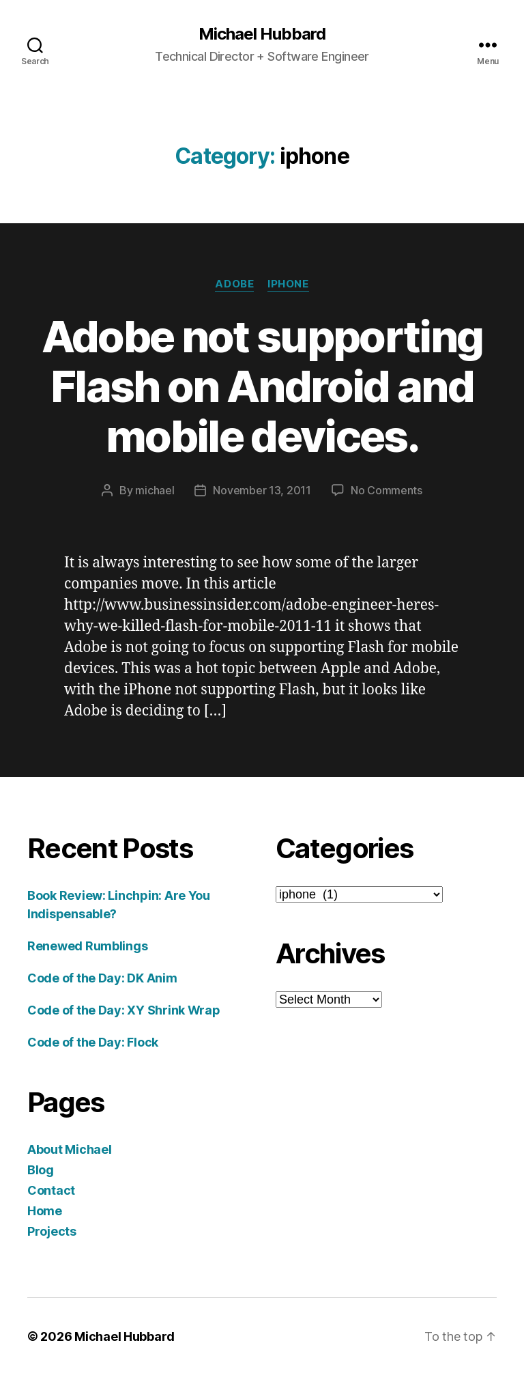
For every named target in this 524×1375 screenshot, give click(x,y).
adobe (234, 284)
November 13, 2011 (261, 490)
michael (154, 490)
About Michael (69, 1149)
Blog (40, 1170)
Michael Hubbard (262, 34)
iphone (287, 284)
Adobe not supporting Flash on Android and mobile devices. (262, 386)
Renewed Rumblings (87, 946)
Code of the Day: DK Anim (102, 978)
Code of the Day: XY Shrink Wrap (123, 1010)
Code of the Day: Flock (92, 1042)
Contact (51, 1190)
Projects (51, 1231)
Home (44, 1211)
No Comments (386, 490)
